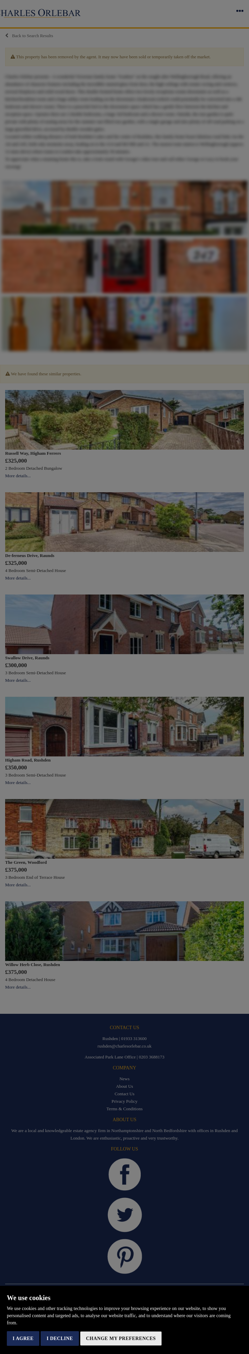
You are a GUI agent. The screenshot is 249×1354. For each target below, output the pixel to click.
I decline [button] (59, 1338)
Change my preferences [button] (121, 1338)
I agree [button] (23, 1338)
